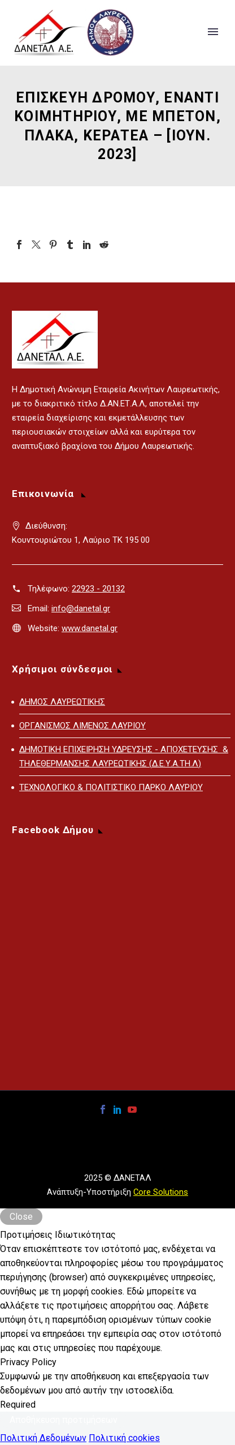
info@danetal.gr (80, 608)
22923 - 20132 (98, 589)
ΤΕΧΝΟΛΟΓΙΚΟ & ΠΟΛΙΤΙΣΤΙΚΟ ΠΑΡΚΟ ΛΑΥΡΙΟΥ (111, 787)
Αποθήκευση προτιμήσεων (64, 1419)
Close (21, 1216)
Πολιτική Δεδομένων (43, 1438)
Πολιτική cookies (124, 1438)
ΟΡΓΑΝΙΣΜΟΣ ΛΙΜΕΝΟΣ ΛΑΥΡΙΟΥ (82, 726)
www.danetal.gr (90, 628)
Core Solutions (160, 1192)
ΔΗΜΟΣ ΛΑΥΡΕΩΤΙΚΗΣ (62, 702)
